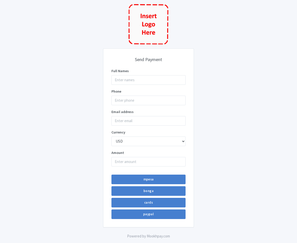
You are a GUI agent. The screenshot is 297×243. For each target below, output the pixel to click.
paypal (148, 214)
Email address (122, 112)
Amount (117, 152)
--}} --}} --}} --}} (148, 141)
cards (148, 202)
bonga (148, 191)
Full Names (120, 71)
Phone (116, 91)
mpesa (148, 179)
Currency (118, 132)
